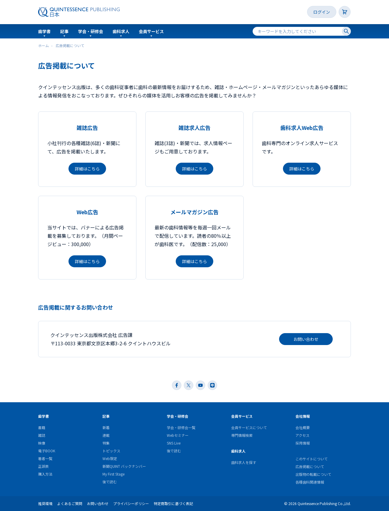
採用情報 (302, 442)
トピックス (111, 450)
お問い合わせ (305, 339)
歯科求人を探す (243, 462)
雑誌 (41, 435)
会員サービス (151, 31)
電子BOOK (46, 450)
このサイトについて (311, 458)
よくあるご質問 (69, 503)
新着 (106, 427)
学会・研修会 (90, 31)
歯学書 (44, 31)
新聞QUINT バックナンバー (124, 466)
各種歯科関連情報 (309, 481)
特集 (106, 442)
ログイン (321, 12)
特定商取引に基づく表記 (173, 503)
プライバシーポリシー (131, 503)
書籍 (41, 427)
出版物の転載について (313, 474)
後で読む (109, 481)
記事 (64, 31)
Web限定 (109, 458)
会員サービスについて (249, 427)
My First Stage (113, 473)
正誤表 (43, 466)
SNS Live (174, 442)
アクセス (302, 435)
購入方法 (45, 473)
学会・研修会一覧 (181, 427)
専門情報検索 (242, 435)
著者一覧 (45, 458)
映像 (41, 442)
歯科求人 (121, 31)
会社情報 (302, 416)
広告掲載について (309, 466)
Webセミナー (178, 435)
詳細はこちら (87, 169)
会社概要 (302, 427)
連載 (106, 435)
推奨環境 (45, 503)
